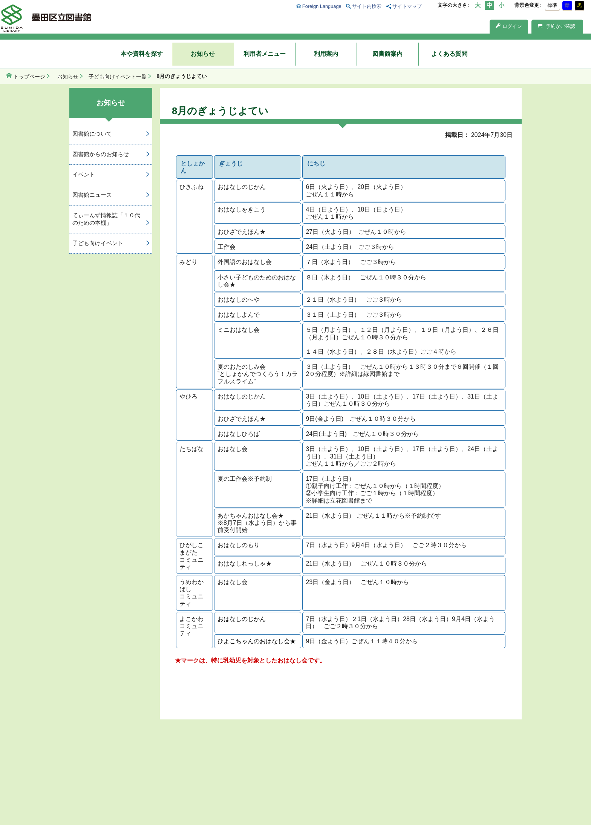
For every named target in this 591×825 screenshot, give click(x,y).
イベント (83, 174)
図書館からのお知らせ (100, 154)
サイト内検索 (366, 6)
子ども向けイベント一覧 (118, 77)
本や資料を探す (142, 54)
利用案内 (326, 54)
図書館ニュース (92, 195)
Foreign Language (321, 6)
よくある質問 (449, 54)
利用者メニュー (264, 54)
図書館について (92, 133)
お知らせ (203, 54)
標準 (552, 5)
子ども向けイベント (97, 243)
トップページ (29, 77)
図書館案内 (387, 54)
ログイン (509, 26)
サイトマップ (407, 6)
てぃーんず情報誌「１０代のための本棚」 (106, 219)
